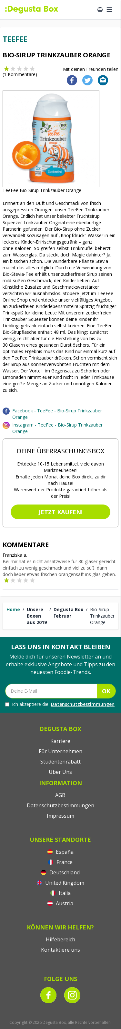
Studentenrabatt (60, 761)
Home (13, 609)
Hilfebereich (60, 939)
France (60, 862)
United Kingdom (60, 882)
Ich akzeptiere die (60, 704)
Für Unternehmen (60, 751)
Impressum (60, 815)
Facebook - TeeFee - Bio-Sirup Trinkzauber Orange (57, 414)
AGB (60, 795)
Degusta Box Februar (68, 612)
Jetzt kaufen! (61, 512)
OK (106, 691)
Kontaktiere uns (60, 949)
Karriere (60, 741)
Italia (60, 893)
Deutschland (60, 872)
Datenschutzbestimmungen (83, 704)
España (60, 851)
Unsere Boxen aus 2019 (37, 615)
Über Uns (60, 771)
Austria (60, 903)
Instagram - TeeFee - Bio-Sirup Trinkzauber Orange (57, 428)
